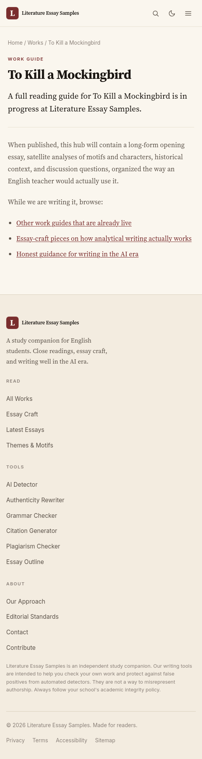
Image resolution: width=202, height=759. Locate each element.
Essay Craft (22, 414)
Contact (17, 632)
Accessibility (71, 740)
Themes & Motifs (29, 445)
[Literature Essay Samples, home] (42, 13)
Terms (40, 740)
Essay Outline (25, 562)
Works (36, 43)
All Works (19, 398)
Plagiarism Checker (33, 546)
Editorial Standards (32, 616)
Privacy (15, 740)
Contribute (21, 647)
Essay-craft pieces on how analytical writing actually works (104, 238)
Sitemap (105, 740)
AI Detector (22, 484)
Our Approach (25, 601)
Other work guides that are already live (74, 223)
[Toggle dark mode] (171, 13)
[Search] (155, 13)
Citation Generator (31, 530)
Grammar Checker (31, 515)
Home (15, 43)
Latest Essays (25, 429)
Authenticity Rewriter (35, 500)
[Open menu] (188, 13)
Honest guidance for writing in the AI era (77, 254)
